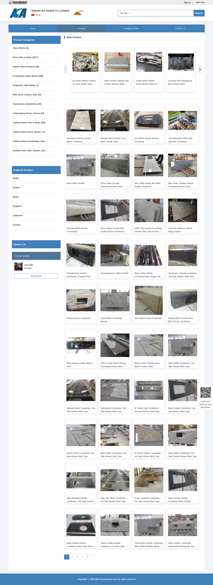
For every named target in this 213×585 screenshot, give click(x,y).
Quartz (16, 197)
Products (82, 28)
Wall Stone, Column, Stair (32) (27, 95)
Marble (16, 178)
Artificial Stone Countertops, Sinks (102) (30, 141)
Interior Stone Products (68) (26, 67)
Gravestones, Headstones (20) (27, 104)
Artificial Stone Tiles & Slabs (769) (29, 123)
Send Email (36, 276)
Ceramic (17, 225)
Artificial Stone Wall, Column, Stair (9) (30, 150)
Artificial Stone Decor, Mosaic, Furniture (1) (30, 132)
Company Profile (131, 28)
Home (32, 28)
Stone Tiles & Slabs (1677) (25, 57)
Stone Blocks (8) (21, 48)
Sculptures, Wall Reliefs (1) (26, 85)
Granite (16, 187)
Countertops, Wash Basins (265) (28, 76)
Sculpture (17, 206)
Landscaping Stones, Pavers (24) (28, 113)
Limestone (18, 215)
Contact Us (180, 28)
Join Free (200, 2)
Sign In (187, 2)
